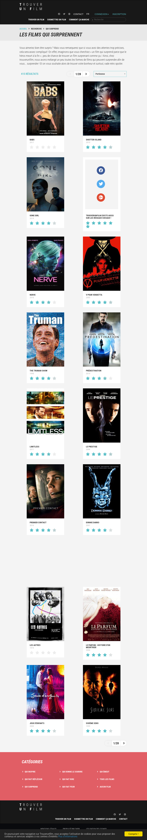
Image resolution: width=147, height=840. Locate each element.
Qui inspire (30, 771)
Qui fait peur (68, 787)
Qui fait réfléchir (33, 779)
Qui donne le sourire (72, 771)
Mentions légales (48, 829)
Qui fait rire (68, 779)
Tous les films (107, 779)
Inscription (119, 14)
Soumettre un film (56, 19)
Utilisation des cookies (96, 829)
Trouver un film (36, 19)
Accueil (23, 29)
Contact (78, 14)
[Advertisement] (74, 561)
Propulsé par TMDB (71, 829)
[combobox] (110, 74)
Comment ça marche (79, 19)
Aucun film (105, 787)
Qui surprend (31, 787)
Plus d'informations (67, 836)
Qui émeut (104, 771)
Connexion (102, 14)
